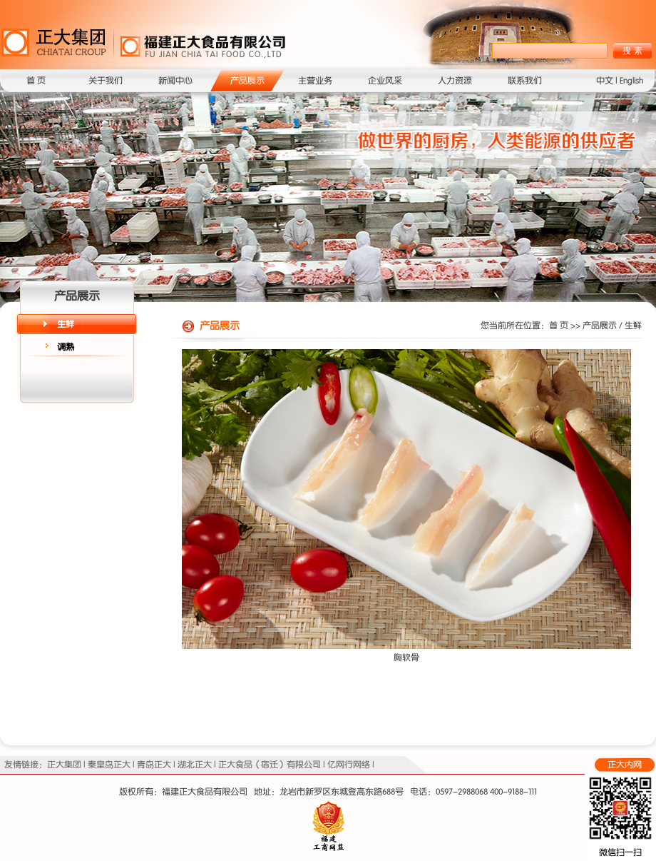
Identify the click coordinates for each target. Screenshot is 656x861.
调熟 (65, 347)
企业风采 (385, 81)
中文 (604, 81)
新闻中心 (175, 81)
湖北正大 (195, 765)
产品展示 (247, 81)
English (631, 81)
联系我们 (525, 81)
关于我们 (105, 81)
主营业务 (315, 81)
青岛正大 (154, 765)
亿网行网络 (348, 765)
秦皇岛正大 (109, 765)
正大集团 (64, 765)
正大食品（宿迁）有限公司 (269, 765)
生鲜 (65, 324)
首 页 (36, 81)
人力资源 (455, 81)
